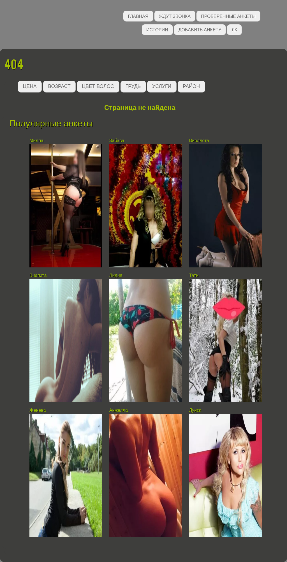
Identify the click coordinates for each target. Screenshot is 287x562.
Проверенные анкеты (228, 16)
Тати (194, 275)
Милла (36, 140)
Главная (138, 16)
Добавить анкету (200, 29)
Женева (37, 410)
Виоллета (199, 140)
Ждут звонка (175, 16)
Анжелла (118, 410)
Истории (157, 29)
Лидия (115, 275)
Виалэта (38, 275)
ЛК (234, 29)
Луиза (195, 410)
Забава (116, 140)
